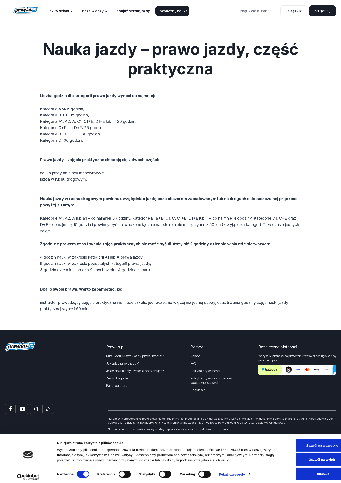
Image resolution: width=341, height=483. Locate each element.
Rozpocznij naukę (172, 11)
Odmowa (304, 471)
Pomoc (266, 11)
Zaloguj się (294, 11)
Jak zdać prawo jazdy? (123, 363)
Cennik (254, 11)
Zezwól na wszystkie (305, 443)
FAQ (193, 363)
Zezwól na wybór (305, 457)
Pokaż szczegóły (232, 472)
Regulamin (198, 390)
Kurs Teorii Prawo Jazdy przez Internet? (135, 356)
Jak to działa (58, 11)
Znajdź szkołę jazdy (133, 11)
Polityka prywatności (205, 371)
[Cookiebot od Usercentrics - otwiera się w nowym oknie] (28, 474)
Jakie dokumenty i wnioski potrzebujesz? (135, 371)
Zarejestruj (322, 11)
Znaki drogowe (117, 378)
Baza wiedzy (93, 11)
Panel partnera (116, 385)
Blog (243, 11)
